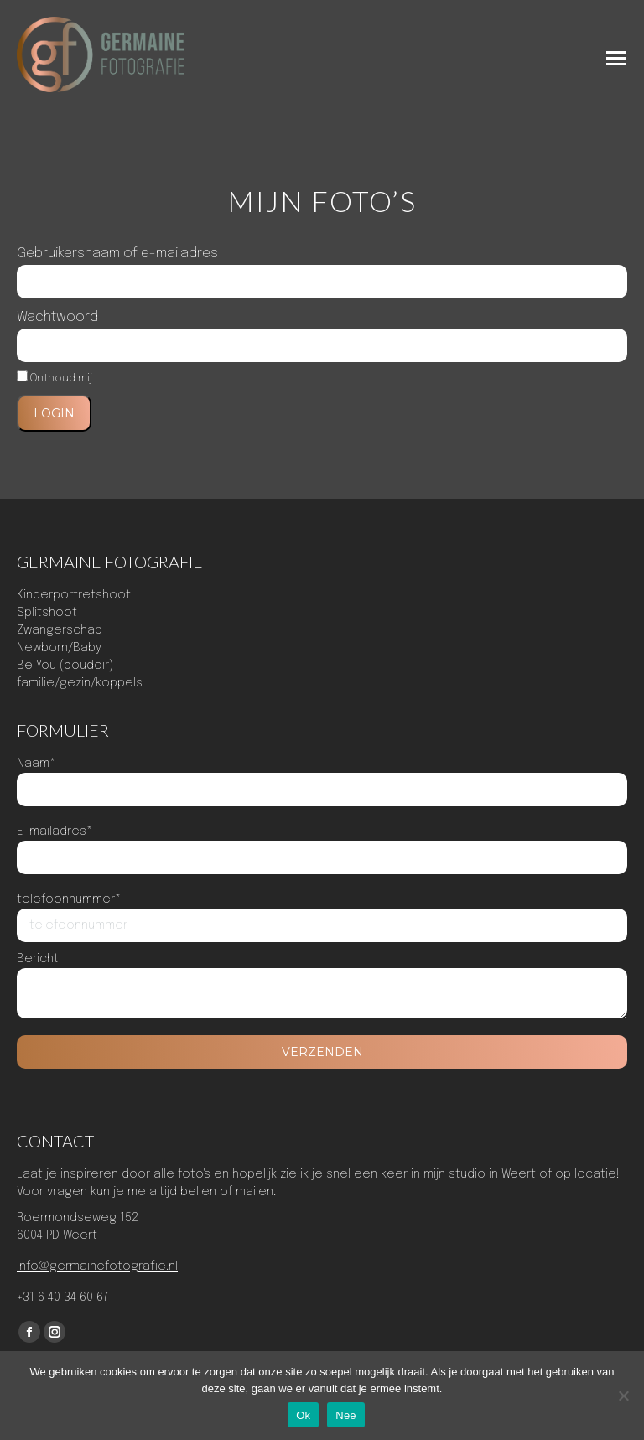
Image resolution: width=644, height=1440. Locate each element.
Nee (345, 1415)
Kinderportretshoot (74, 595)
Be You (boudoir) (65, 665)
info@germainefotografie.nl (97, 1266)
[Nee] (623, 1395)
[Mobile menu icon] (616, 58)
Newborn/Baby (59, 648)
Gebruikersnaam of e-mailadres (117, 253)
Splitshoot (47, 613)
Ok (303, 1415)
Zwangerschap (59, 630)
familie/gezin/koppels (80, 683)
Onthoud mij (54, 378)
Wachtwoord (57, 317)
